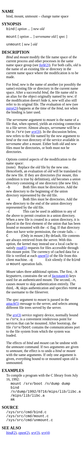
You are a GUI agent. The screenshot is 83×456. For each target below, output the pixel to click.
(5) (21, 254)
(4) (60, 284)
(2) (44, 67)
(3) (35, 134)
